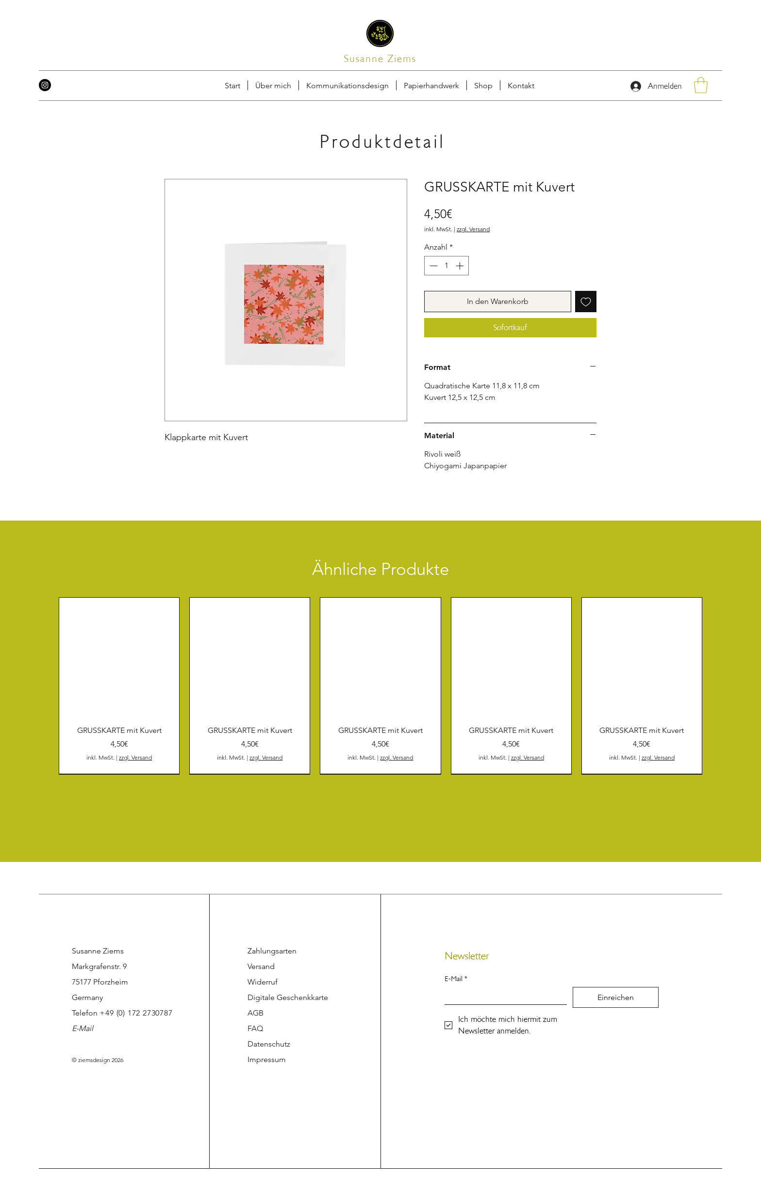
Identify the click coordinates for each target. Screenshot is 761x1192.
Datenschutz (269, 1044)
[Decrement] (432, 265)
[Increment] (460, 265)
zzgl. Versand (473, 229)
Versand (261, 966)
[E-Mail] (503, 995)
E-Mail (82, 1028)
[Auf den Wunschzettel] (585, 301)
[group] (380, 686)
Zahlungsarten (272, 950)
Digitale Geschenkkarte (288, 997)
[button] (521, 85)
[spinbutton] (446, 265)
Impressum (267, 1059)
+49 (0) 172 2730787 (135, 1012)
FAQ (255, 1028)
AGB (256, 1012)
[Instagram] (45, 85)
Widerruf (263, 981)
